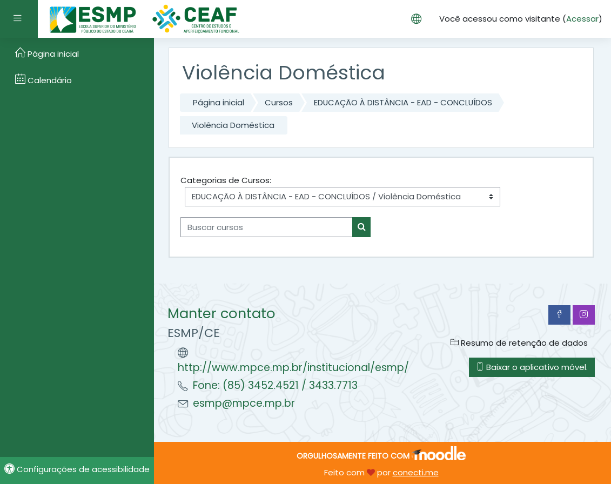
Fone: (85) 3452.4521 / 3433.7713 (275, 385)
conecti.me (416, 472)
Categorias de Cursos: (225, 180)
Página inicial (218, 102)
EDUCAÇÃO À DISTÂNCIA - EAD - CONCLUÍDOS (403, 102)
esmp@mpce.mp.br (244, 403)
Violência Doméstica (233, 125)
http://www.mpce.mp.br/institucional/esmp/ (293, 367)
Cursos (279, 102)
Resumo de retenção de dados (519, 342)
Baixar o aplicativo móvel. (532, 367)
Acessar (582, 18)
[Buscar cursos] (266, 227)
